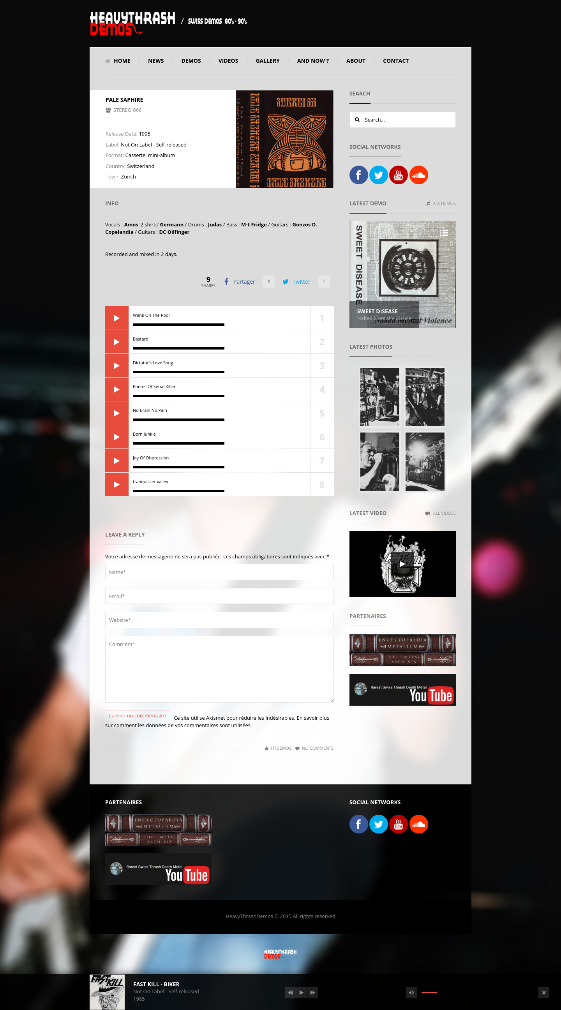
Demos (191, 60)
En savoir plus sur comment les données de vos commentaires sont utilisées (217, 721)
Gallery (267, 60)
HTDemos (278, 748)
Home (118, 60)
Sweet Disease (377, 311)
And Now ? (313, 60)
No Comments (314, 748)
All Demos (441, 203)
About (355, 60)
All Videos (440, 513)
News (156, 60)
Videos (228, 60)
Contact (396, 60)
